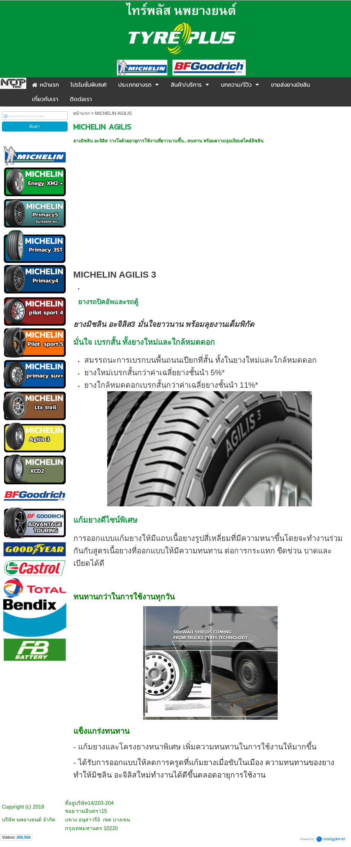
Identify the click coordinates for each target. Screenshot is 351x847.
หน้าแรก (81, 113)
